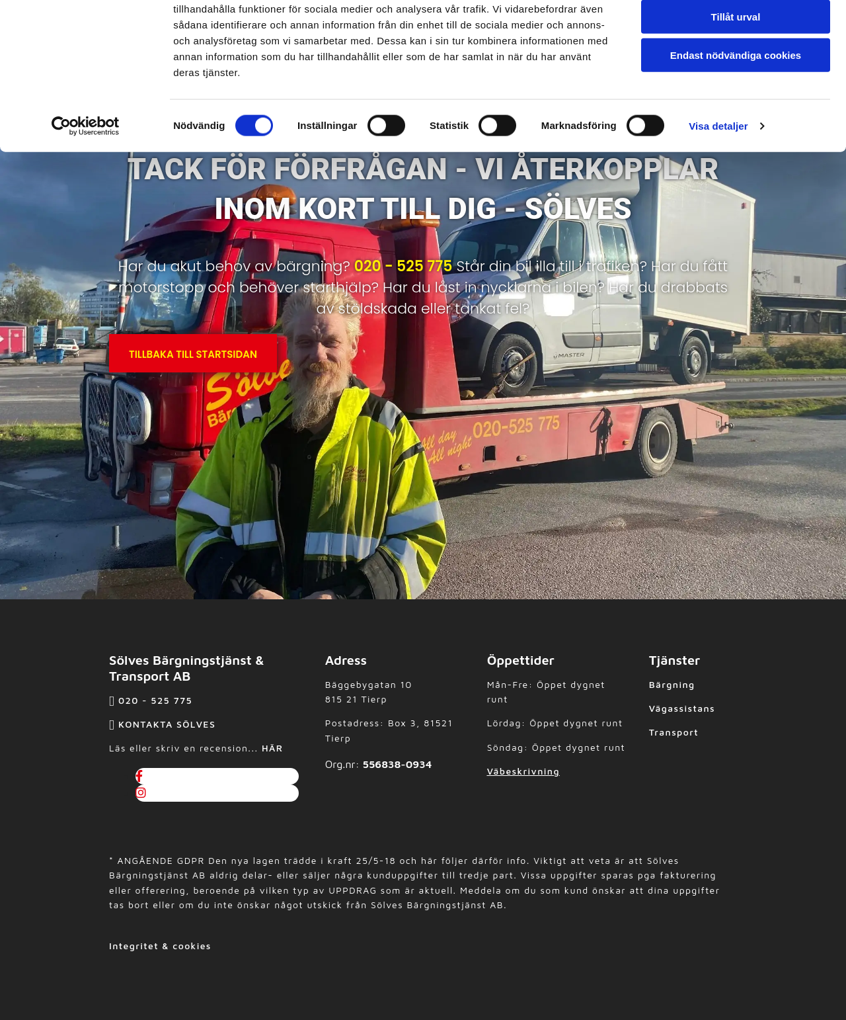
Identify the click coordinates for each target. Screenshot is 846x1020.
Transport (674, 732)
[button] (193, 353)
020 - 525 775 (403, 266)
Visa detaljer (718, 181)
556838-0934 (397, 764)
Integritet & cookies (160, 945)
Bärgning (672, 684)
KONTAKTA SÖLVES (166, 724)
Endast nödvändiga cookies (735, 110)
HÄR (272, 747)
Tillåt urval (736, 71)
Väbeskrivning (523, 771)
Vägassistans (682, 708)
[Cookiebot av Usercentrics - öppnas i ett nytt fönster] (85, 181)
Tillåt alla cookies (736, 32)
